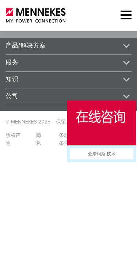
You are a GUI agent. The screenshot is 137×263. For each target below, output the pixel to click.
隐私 (38, 139)
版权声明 (13, 139)
